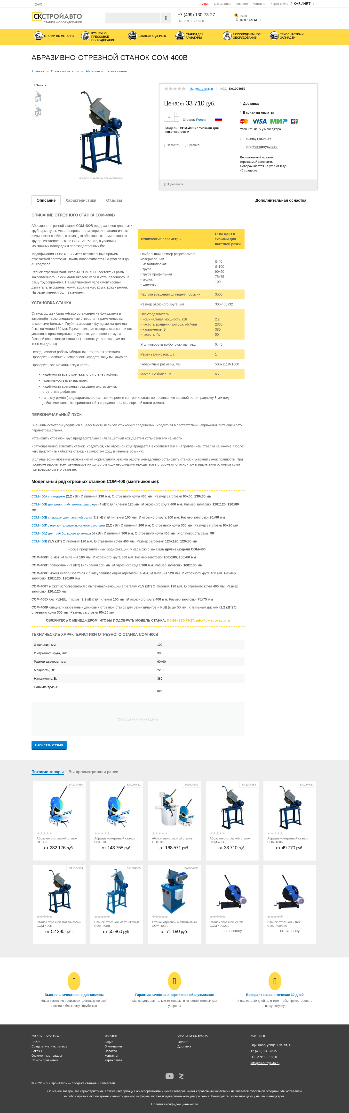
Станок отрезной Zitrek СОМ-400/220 (226, 924)
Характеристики (80, 200)
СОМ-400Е (39, 541)
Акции (205, 4)
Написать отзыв (201, 88)
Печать (40, 85)
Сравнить (193, 145)
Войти (36, 1042)
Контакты (259, 4)
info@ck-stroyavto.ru (261, 146)
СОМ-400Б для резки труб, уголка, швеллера (64, 504)
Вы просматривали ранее (93, 772)
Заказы (37, 1051)
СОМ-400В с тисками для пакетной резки (62, 517)
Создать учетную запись (49, 1046)
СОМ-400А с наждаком (48, 496)
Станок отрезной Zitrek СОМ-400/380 (284, 924)
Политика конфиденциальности (174, 1104)
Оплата (183, 1042)
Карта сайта (279, 4)
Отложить (173, 145)
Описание (46, 200)
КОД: (224, 88)
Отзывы (114, 200)
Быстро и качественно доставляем (74, 995)
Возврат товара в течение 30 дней (274, 995)
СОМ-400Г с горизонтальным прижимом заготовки (68, 525)
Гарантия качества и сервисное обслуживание (174, 995)
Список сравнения (45, 1060)
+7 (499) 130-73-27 (196, 14)
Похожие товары (48, 772)
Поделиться (173, 184)
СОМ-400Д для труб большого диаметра (61, 533)
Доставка (184, 1046)
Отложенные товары (47, 1055)
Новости (242, 4)
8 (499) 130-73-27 (258, 139)
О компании (222, 4)
